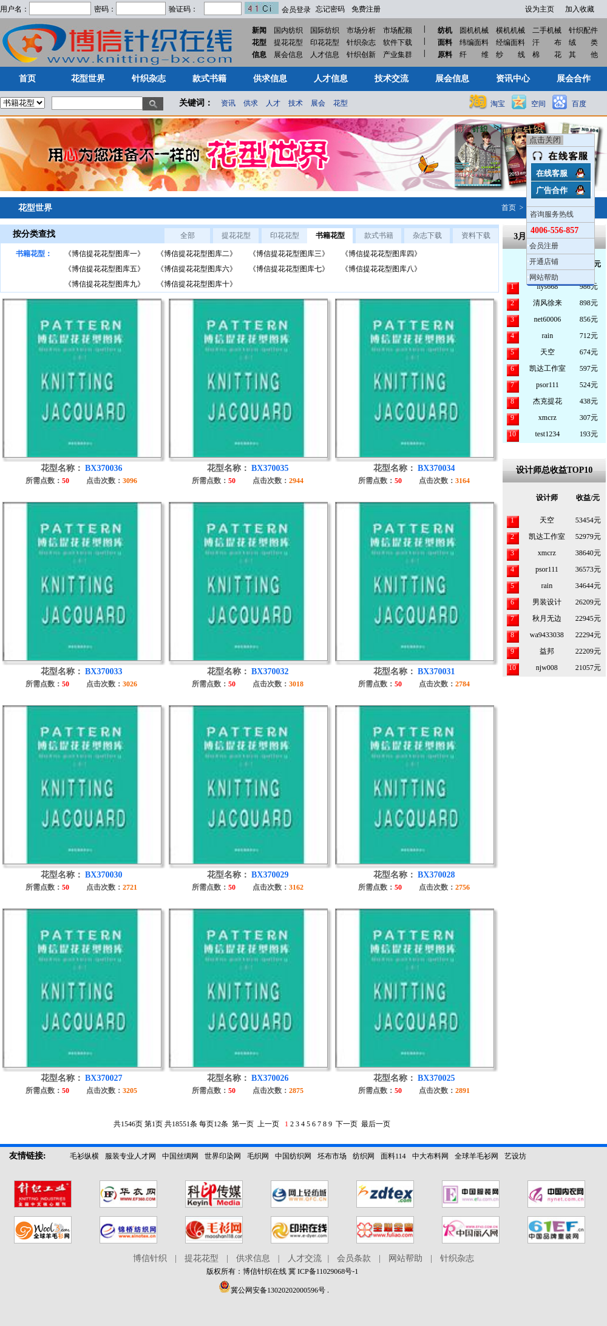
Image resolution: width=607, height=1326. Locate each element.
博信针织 (150, 1258)
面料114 (393, 1156)
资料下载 (475, 235)
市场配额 (397, 30)
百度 (579, 104)
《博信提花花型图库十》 (197, 284)
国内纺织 (288, 30)
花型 (340, 103)
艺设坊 (515, 1156)
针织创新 (361, 54)
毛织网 (258, 1156)
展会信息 (288, 54)
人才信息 (324, 54)
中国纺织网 (293, 1156)
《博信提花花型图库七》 (289, 269)
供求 (250, 103)
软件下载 (397, 42)
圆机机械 (474, 30)
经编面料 (510, 42)
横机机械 (510, 30)
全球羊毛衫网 (476, 1156)
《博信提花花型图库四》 (381, 253)
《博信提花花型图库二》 (197, 253)
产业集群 (397, 54)
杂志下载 (427, 235)
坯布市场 (332, 1156)
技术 (295, 103)
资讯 (228, 103)
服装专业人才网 (130, 1156)
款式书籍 (378, 235)
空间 (538, 104)
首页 (508, 207)
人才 (273, 103)
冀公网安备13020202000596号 (272, 1290)
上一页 (268, 1124)
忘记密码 (330, 9)
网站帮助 (543, 277)
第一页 (243, 1124)
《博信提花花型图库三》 (289, 253)
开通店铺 (543, 261)
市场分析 (361, 30)
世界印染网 (223, 1156)
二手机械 (546, 30)
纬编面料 (474, 42)
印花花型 (324, 42)
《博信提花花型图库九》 (104, 284)
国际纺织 (324, 30)
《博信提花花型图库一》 (104, 253)
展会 (318, 103)
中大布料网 (430, 1156)
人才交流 (305, 1258)
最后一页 (375, 1124)
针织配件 (583, 30)
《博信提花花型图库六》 (197, 269)
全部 (187, 235)
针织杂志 (361, 42)
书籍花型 (330, 235)
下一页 (347, 1124)
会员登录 (296, 9)
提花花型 (288, 42)
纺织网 (364, 1156)
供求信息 (253, 1258)
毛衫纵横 (84, 1156)
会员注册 (543, 246)
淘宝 (497, 104)
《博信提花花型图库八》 (381, 269)
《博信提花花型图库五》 (104, 269)
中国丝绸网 (180, 1156)
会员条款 (354, 1258)
